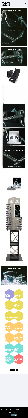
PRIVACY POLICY (9, 381)
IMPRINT (7, 378)
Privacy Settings (16, 412)
